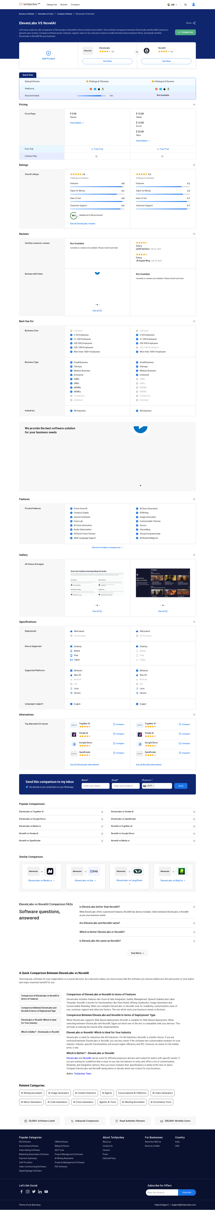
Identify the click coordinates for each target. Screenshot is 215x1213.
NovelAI (162, 48)
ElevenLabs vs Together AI (31, 811)
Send (180, 786)
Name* (85, 780)
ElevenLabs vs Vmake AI (122, 811)
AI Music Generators (31, 1105)
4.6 (122, 206)
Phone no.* (147, 780)
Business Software (26, 14)
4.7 (188, 198)
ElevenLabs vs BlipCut (173, 883)
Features (74, 183)
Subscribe (186, 1195)
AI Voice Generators (83, 1105)
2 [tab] (97, 304)
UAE (172, 4)
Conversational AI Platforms (132, 1096)
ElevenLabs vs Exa (85, 880)
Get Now (107, 61)
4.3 (122, 191)
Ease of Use (75, 198)
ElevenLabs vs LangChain (129, 885)
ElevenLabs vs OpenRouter (123, 819)
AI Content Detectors (85, 1096)
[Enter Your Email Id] (162, 1195)
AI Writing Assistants (31, 1096)
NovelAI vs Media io (120, 840)
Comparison (185, 32)
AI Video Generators (162, 1096)
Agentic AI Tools (107, 1105)
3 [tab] (99, 304)
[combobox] (148, 786)
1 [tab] (95, 304)
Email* (115, 780)
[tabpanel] (140, 454)
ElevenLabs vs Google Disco (32, 819)
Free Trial (97, 149)
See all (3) (97, 611)
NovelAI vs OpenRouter (30, 840)
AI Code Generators (57, 1105)
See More (137, 956)
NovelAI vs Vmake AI (28, 833)
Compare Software (64, 14)
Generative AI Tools (45, 14)
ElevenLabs (104, 48)
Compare (75, 4)
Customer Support (78, 205)
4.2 (188, 183)
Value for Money (77, 191)
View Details (77, 123)
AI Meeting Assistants (133, 1105)
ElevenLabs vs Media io (30, 826)
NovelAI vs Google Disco (122, 833)
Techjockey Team (82, 1076)
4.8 (122, 183)
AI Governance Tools (161, 1105)
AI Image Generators (58, 1096)
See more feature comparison (107, 547)
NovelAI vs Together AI (121, 826)
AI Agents (107, 1096)
